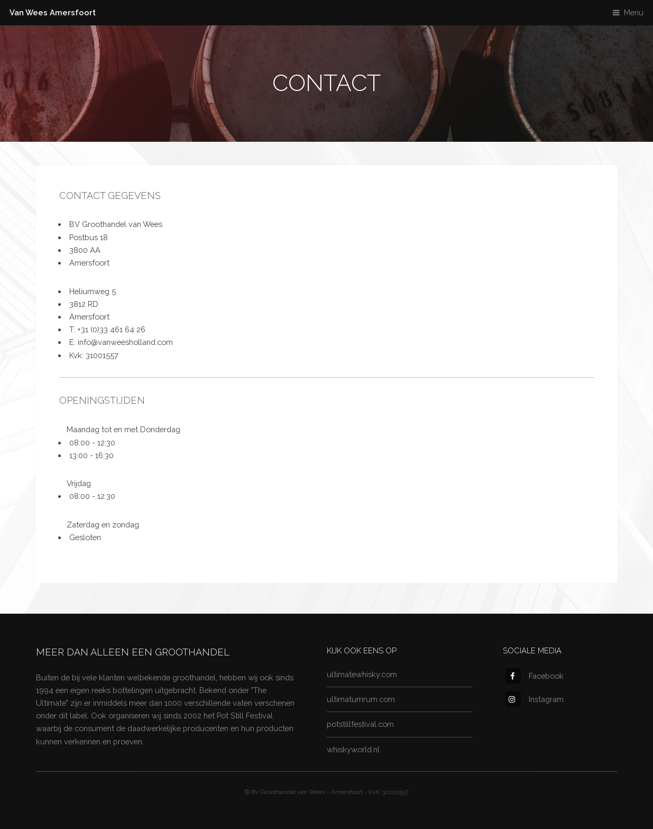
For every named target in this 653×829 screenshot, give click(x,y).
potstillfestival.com (360, 723)
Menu (633, 12)
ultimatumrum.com (361, 699)
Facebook (534, 675)
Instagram (534, 699)
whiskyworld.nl (353, 749)
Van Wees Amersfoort (53, 12)
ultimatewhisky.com (362, 674)
